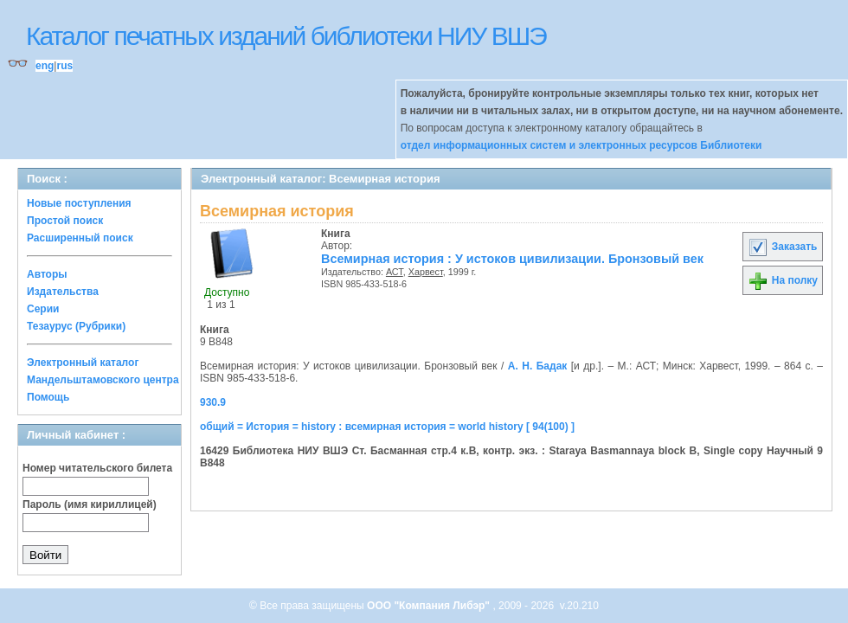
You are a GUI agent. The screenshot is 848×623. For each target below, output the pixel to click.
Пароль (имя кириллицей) (89, 504)
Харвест (425, 272)
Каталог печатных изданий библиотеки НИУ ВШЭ (286, 36)
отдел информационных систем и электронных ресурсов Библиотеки (581, 145)
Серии (43, 309)
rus (64, 66)
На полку (783, 280)
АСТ (394, 272)
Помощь (48, 397)
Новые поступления (79, 203)
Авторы (47, 274)
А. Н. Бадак (538, 366)
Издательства (63, 292)
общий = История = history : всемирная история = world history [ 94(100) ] (387, 427)
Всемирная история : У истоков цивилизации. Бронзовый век (512, 259)
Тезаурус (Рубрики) (76, 326)
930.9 (213, 402)
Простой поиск (65, 221)
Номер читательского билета (97, 468)
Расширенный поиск (80, 238)
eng (44, 66)
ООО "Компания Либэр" (429, 606)
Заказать (782, 247)
